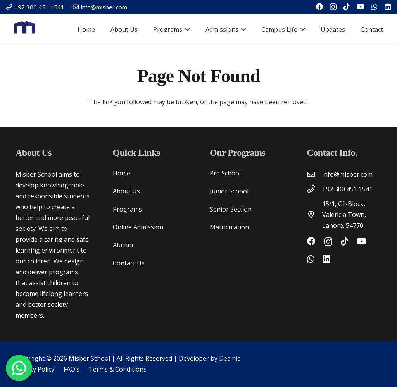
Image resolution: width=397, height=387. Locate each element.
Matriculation (229, 227)
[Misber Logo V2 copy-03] (24, 29)
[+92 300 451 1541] (315, 189)
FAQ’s (71, 369)
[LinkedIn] (388, 6)
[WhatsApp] (374, 6)
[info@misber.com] (315, 174)
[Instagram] (333, 7)
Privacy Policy (35, 369)
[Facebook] (319, 6)
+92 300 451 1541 (347, 189)
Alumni (123, 245)
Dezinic (229, 358)
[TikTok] (346, 6)
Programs (127, 209)
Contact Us (129, 263)
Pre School (225, 173)
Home (121, 173)
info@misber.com (347, 174)
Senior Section (231, 209)
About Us (126, 191)
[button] (186, 29)
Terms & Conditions (118, 369)
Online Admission (138, 227)
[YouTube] (360, 6)
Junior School (229, 191)
